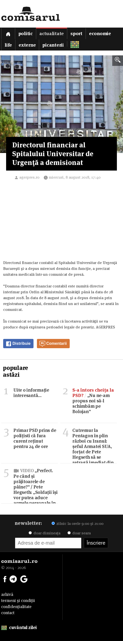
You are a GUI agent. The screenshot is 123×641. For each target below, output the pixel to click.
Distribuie (18, 344)
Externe (27, 45)
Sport (76, 33)
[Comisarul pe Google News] (24, 578)
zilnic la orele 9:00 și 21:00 (77, 523)
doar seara (79, 533)
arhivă (7, 594)
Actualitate (51, 33)
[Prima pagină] (8, 33)
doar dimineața (44, 533)
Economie (100, 33)
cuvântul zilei (19, 627)
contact (7, 612)
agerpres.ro (29, 177)
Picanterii (53, 45)
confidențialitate (16, 606)
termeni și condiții (18, 600)
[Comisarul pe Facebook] (5, 578)
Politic (25, 33)
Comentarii (53, 344)
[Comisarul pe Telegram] (13, 578)
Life (8, 45)
